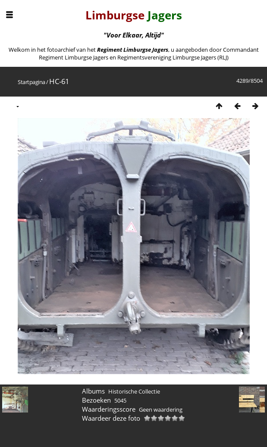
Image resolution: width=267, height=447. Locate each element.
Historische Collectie (134, 391)
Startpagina (31, 82)
